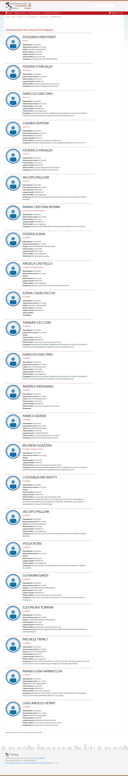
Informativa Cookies (45, 763)
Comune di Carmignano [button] (51, 13)
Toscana (20, 17)
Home (8, 17)
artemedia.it (41, 758)
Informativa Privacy (30, 763)
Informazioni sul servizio (14, 763)
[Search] (101, 5)
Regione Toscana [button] (20, 13)
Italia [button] (10, 13)
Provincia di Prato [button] (34, 13)
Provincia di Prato (31, 17)
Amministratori (56, 17)
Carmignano (44, 17)
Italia (14, 17)
